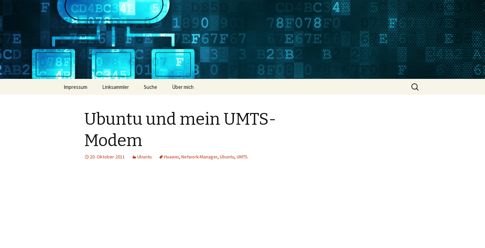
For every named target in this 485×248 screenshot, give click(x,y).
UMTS (242, 157)
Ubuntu (144, 157)
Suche (150, 87)
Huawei (171, 157)
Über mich (183, 87)
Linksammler (115, 87)
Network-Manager (199, 157)
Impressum (75, 87)
